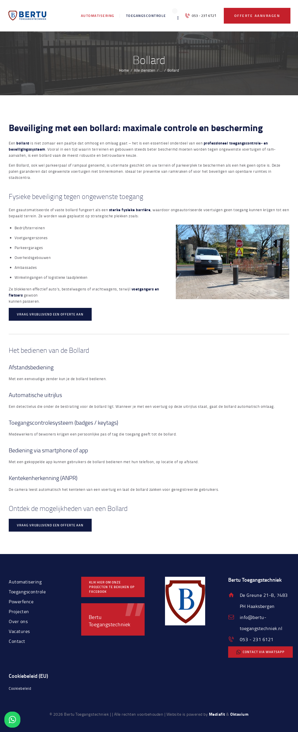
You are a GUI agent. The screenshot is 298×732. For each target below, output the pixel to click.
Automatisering (25, 581)
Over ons (18, 621)
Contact (17, 641)
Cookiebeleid (20, 688)
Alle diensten (144, 70)
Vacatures (19, 631)
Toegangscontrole (27, 591)
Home (124, 70)
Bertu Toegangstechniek (110, 620)
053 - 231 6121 (257, 639)
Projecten (19, 611)
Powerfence (21, 601)
